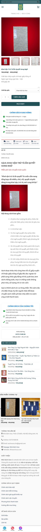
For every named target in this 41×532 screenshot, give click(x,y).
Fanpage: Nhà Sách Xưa (11, 447)
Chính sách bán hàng (7, 142)
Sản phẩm (4, 519)
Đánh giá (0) (5, 158)
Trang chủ (15, 13)
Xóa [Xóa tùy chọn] (39, 87)
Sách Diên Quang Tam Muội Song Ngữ (10, 420)
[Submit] (37, 1)
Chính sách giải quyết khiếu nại (11, 494)
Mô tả (3, 150)
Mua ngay (20, 104)
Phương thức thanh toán (9, 501)
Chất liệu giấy (5, 90)
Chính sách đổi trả (26, 142)
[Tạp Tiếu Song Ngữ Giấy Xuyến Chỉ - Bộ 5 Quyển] (30, 407)
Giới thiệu (4, 515)
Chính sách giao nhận (17, 142)
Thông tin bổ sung (7, 154)
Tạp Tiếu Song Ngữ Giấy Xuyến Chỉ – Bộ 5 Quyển (30, 420)
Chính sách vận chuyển (9, 498)
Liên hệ (3, 522)
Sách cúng (26, 13)
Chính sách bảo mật (35, 142)
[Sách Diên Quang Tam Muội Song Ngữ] (10, 407)
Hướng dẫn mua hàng (8, 505)
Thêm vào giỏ (19, 97)
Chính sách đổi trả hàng (9, 491)
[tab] (20, 150)
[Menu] (2, 7)
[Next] (39, 63)
